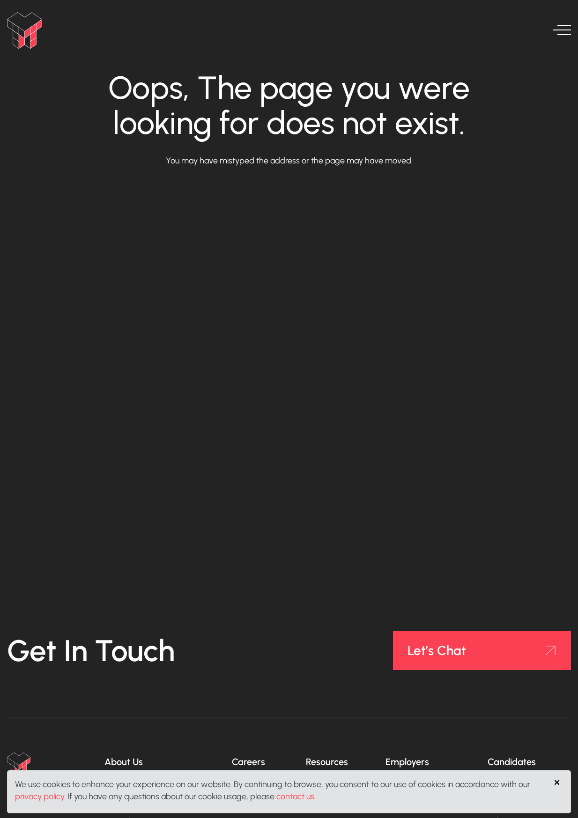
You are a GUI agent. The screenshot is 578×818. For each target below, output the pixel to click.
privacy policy (39, 796)
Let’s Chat (437, 650)
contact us (295, 796)
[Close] (556, 782)
